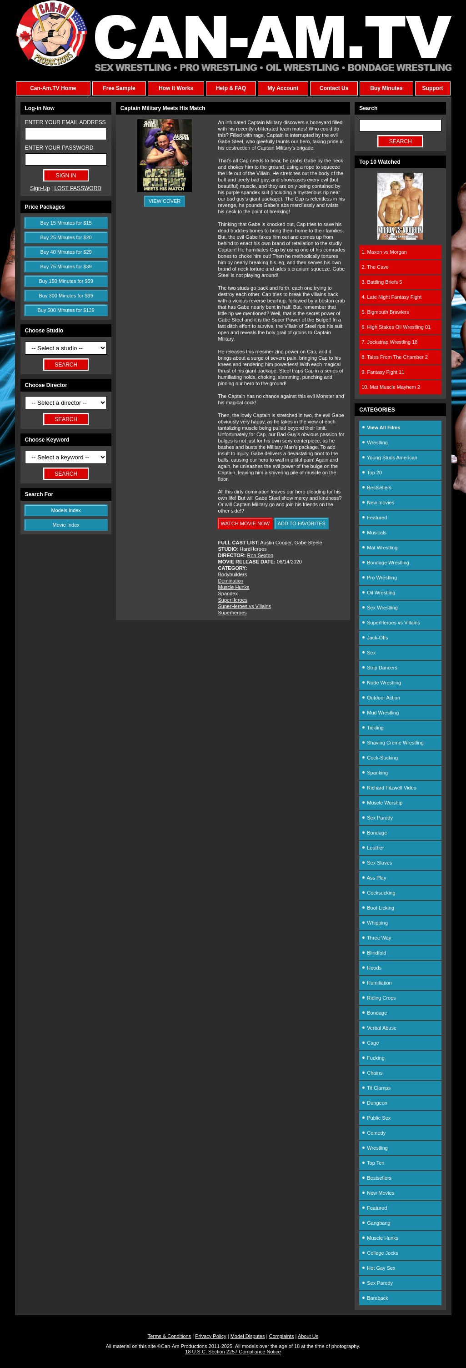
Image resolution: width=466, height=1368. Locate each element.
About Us (308, 1336)
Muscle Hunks (234, 587)
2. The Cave (375, 267)
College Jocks (379, 1253)
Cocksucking (378, 892)
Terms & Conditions (169, 1336)
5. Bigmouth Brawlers (385, 312)
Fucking (373, 1058)
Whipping (374, 922)
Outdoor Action (380, 697)
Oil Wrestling (378, 592)
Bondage (374, 832)
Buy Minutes (386, 88)
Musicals (373, 532)
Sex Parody (377, 817)
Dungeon (374, 1103)
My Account (283, 88)
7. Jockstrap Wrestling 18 (389, 342)
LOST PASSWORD (77, 188)
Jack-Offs (374, 637)
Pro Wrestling (379, 577)
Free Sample (119, 88)
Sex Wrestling (379, 607)
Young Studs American (389, 457)
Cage (370, 1043)
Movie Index (66, 525)
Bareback (374, 1298)
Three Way (376, 937)
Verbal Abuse (378, 1028)
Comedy (373, 1133)
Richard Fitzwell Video (388, 787)
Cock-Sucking (379, 757)
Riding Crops (378, 998)
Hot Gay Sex (378, 1268)
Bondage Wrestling (385, 562)
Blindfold (373, 953)
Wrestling (374, 442)
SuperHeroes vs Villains (244, 606)
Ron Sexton (260, 555)
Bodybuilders (232, 574)
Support (432, 88)
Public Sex (376, 1118)
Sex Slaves (376, 862)
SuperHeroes (233, 600)
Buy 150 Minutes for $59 (66, 281)
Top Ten (372, 1163)
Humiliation (376, 983)
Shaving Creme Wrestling (392, 742)
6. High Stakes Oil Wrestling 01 (396, 327)
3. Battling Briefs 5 (381, 282)
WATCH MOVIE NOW (245, 523)
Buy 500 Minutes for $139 (65, 310)
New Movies (377, 1193)
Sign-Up (40, 188)
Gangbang (375, 1223)
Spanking (374, 772)
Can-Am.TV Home (53, 88)
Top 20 (371, 472)
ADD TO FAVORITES (302, 523)
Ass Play (373, 877)
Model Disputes (247, 1336)
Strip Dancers (379, 667)
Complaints (281, 1336)
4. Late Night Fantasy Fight (391, 297)
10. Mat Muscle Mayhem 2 (390, 387)
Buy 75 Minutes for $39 (66, 266)
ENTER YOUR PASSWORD (59, 148)
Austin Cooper (275, 542)
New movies (377, 502)
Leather (372, 847)
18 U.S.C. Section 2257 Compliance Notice (233, 1351)
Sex (368, 652)
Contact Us (334, 88)
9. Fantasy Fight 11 (382, 372)
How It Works (176, 88)
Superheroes (232, 612)
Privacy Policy (210, 1336)
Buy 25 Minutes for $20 (66, 237)
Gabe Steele (308, 542)
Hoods (371, 968)
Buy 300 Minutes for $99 (66, 295)
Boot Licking (377, 907)
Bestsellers (376, 487)
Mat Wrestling (379, 547)
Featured (374, 517)
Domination (231, 580)
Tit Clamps (376, 1088)
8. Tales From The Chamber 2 (394, 357)
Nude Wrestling (381, 682)
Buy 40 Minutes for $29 (66, 252)
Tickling (372, 727)
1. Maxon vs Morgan (384, 252)
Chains (371, 1073)
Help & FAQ (231, 88)
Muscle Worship (381, 802)
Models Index (65, 510)
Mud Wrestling (380, 712)
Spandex (228, 593)
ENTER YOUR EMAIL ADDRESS (65, 122)
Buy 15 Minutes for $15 (66, 223)
